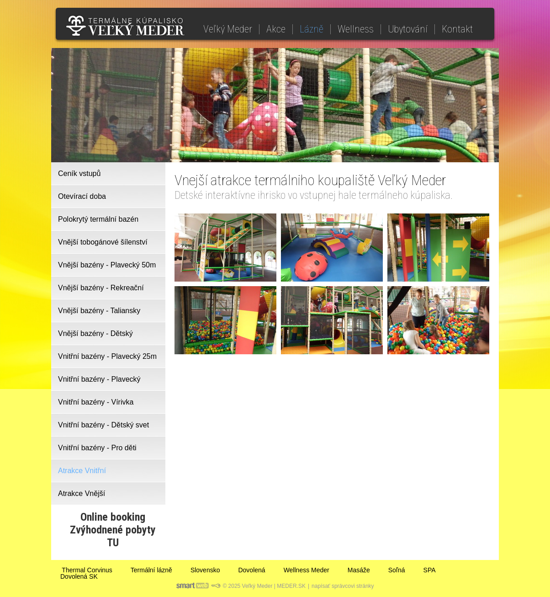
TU (113, 542)
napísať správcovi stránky (343, 586)
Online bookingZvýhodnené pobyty (113, 523)
